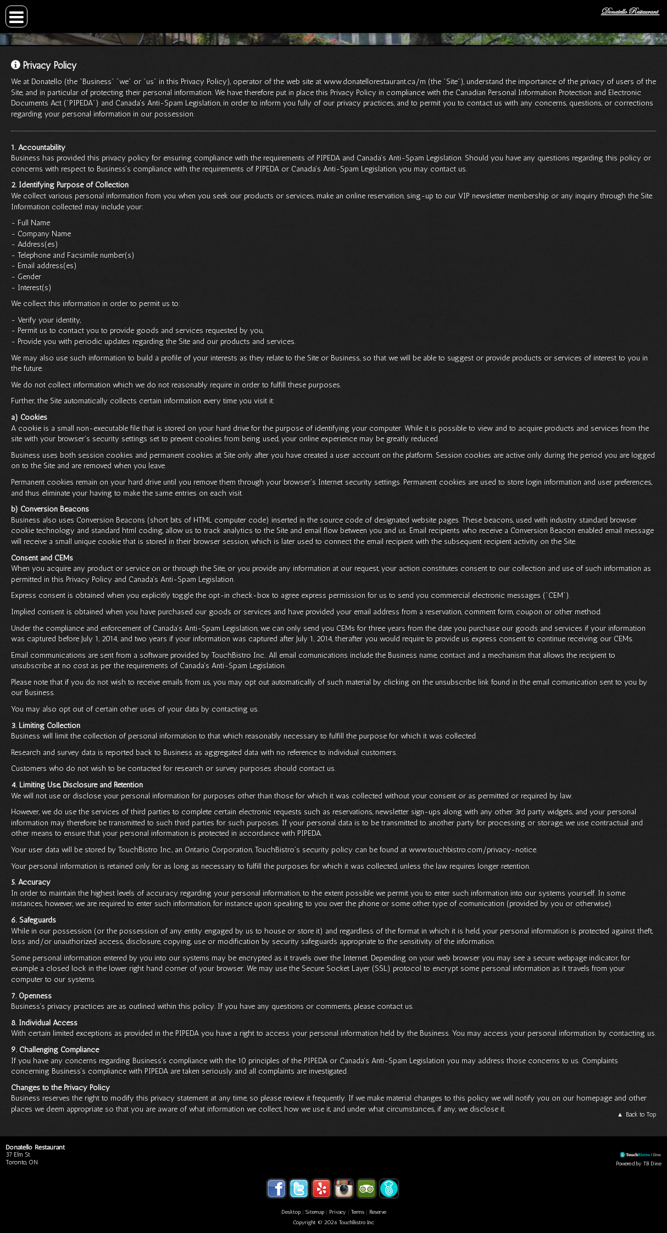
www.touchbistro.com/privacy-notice (472, 849)
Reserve (377, 1212)
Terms (357, 1212)
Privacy (337, 1212)
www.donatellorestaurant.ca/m (375, 81)
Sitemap (314, 1212)
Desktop (291, 1212)
